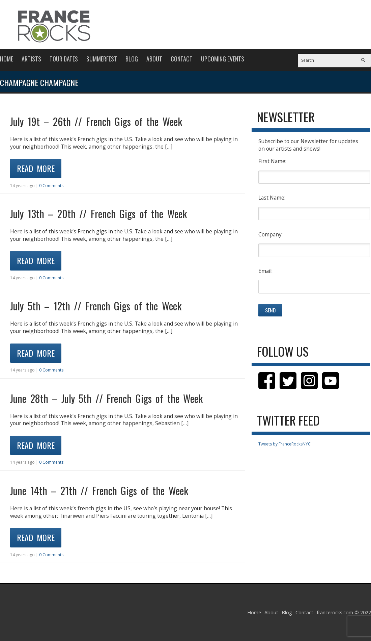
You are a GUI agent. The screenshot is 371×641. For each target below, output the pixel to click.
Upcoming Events (222, 58)
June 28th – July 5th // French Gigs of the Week (106, 398)
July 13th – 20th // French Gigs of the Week (98, 213)
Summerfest (101, 58)
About (154, 58)
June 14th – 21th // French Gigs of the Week (99, 490)
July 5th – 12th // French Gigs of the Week (95, 305)
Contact (182, 58)
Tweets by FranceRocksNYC (284, 444)
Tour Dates (64, 58)
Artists (31, 58)
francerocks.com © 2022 (344, 612)
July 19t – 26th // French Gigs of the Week (96, 121)
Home (6, 58)
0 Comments (51, 185)
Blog (131, 58)
